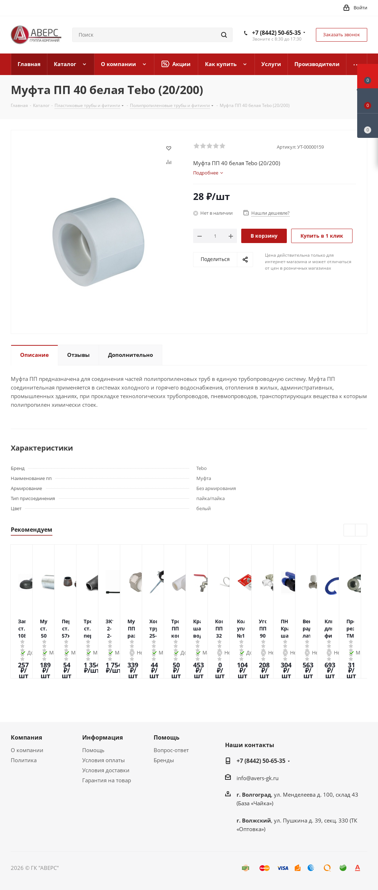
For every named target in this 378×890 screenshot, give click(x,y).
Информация (102, 737)
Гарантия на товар (106, 780)
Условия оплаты (103, 760)
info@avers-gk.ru (258, 778)
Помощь (93, 750)
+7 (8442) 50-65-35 (276, 33)
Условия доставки (106, 770)
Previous (350, 530)
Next (361, 530)
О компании (27, 750)
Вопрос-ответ (171, 750)
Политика (24, 760)
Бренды (164, 760)
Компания (26, 737)
